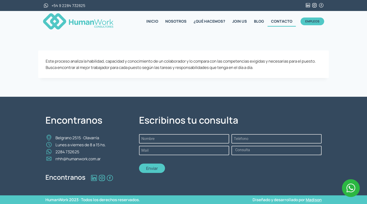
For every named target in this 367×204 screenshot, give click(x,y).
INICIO (152, 21)
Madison (314, 199)
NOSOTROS (176, 21)
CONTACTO (281, 21)
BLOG (259, 21)
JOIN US (239, 21)
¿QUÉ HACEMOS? (209, 21)
